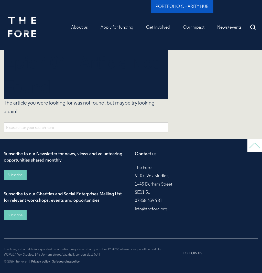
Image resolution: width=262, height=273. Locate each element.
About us (79, 27)
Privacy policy (40, 261)
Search (253, 27)
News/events (229, 27)
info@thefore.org (151, 209)
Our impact (193, 27)
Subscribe (15, 175)
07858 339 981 (148, 200)
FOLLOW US (192, 253)
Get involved (158, 27)
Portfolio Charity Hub (182, 6)
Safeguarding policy (66, 261)
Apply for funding (117, 27)
